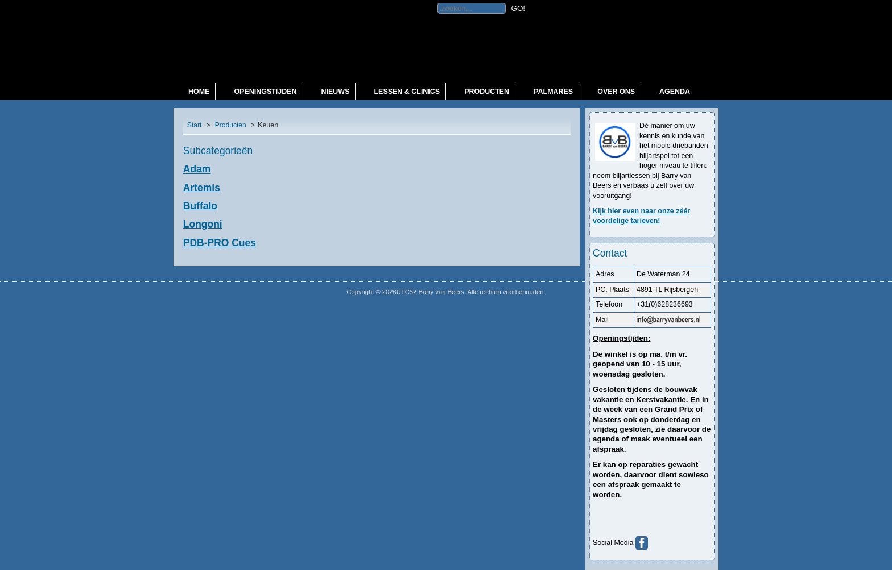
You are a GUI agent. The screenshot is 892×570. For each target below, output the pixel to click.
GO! (518, 8)
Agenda (674, 92)
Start (194, 125)
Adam (197, 169)
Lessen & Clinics (407, 92)
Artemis (201, 187)
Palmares (553, 92)
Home (198, 92)
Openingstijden (265, 92)
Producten (486, 92)
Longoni (202, 224)
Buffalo (200, 206)
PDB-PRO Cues (219, 243)
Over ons (616, 92)
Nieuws (335, 92)
